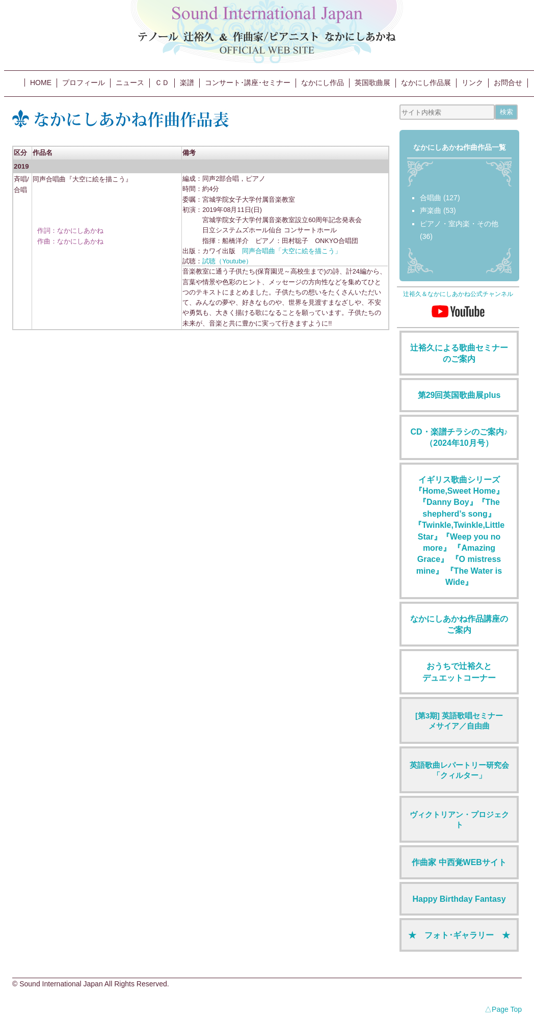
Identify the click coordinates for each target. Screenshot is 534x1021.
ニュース (130, 82)
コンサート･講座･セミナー (247, 82)
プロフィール (83, 82)
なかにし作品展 (426, 82)
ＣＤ (162, 82)
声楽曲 (430, 210)
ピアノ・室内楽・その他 (459, 224)
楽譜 (187, 82)
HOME (40, 82)
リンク (472, 82)
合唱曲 (430, 198)
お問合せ (508, 82)
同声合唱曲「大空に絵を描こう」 (291, 251)
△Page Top (503, 1009)
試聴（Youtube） (227, 261)
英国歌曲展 (372, 82)
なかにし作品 (322, 82)
